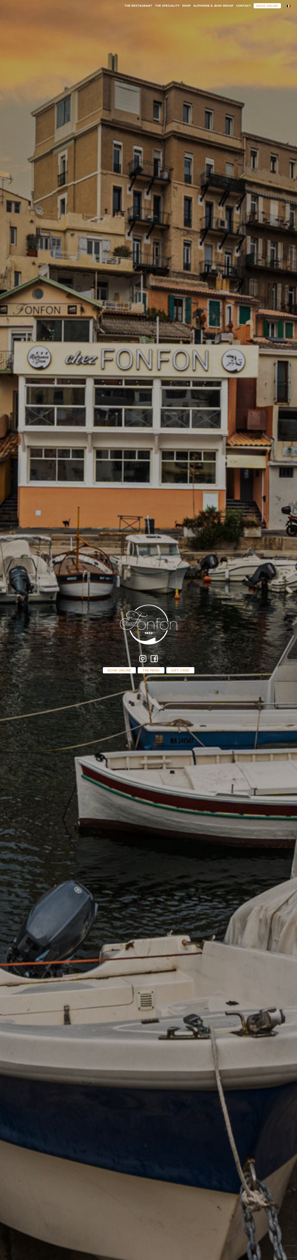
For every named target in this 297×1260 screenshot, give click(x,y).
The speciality (167, 5)
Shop (186, 5)
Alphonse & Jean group (213, 5)
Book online (267, 5)
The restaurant (138, 5)
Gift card (180, 670)
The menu (151, 670)
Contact (243, 5)
